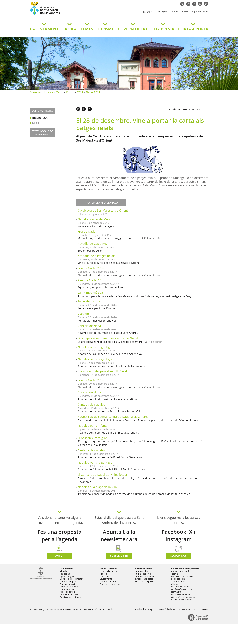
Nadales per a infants (92, 426)
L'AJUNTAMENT (44, 29)
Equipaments (106, 579)
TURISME (105, 29)
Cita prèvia (176, 584)
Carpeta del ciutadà (180, 571)
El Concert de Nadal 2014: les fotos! (102, 475)
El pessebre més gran (93, 438)
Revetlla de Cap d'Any (92, 244)
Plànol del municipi (108, 571)
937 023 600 (89, 609)
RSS (196, 609)
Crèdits (138, 609)
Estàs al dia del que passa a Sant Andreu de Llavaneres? (119, 520)
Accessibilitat (184, 609)
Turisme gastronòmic (145, 576)
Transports (105, 576)
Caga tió (83, 314)
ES (144, 11)
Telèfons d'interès (108, 581)
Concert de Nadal (90, 326)
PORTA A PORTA (193, 29)
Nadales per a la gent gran (96, 347)
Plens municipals (67, 589)
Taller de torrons (89, 301)
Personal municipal (69, 584)
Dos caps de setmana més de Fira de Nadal (108, 338)
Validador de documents (182, 599)
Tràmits (174, 573)
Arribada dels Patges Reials (96, 256)
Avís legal (149, 609)
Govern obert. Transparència (185, 568)
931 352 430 (104, 609)
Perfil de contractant (180, 594)
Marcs (59, 92)
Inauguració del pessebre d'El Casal (102, 371)
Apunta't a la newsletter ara (119, 535)
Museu (37, 123)
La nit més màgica (90, 292)
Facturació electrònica (181, 586)
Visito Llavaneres (143, 568)
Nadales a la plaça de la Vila (97, 487)
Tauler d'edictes (178, 581)
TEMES (87, 29)
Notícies (48, 92)
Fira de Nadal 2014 (91, 268)
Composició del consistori (71, 579)
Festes (70, 92)
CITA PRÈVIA (163, 29)
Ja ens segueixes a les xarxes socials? (178, 520)
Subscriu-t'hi (119, 555)
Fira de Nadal (87, 231)
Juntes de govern (67, 591)
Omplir (59, 555)
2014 (80, 92)
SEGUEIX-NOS (178, 555)
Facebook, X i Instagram (178, 535)
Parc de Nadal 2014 (91, 280)
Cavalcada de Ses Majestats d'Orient (103, 210)
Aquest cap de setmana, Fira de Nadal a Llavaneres (113, 417)
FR (152, 11)
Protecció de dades (166, 609)
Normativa (176, 591)
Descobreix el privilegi (145, 581)
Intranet (204, 609)
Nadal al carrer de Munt (94, 219)
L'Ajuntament (66, 568)
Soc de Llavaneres (108, 568)
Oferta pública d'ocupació (183, 597)
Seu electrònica (178, 579)
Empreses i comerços (110, 584)
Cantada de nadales (91, 404)
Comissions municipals (70, 597)
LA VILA (69, 29)
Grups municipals (68, 581)
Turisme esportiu (143, 573)
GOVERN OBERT (133, 29)
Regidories (65, 573)
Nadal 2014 (93, 92)
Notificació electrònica (181, 589)
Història (103, 573)
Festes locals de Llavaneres (42, 132)
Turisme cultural (142, 571)
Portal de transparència (71, 586)
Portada (35, 92)
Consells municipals (69, 594)
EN (148, 11)
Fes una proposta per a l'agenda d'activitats (60, 539)
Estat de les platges (144, 579)
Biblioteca (40, 118)
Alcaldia (63, 571)
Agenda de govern (68, 576)
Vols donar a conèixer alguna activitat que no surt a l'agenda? (59, 520)
